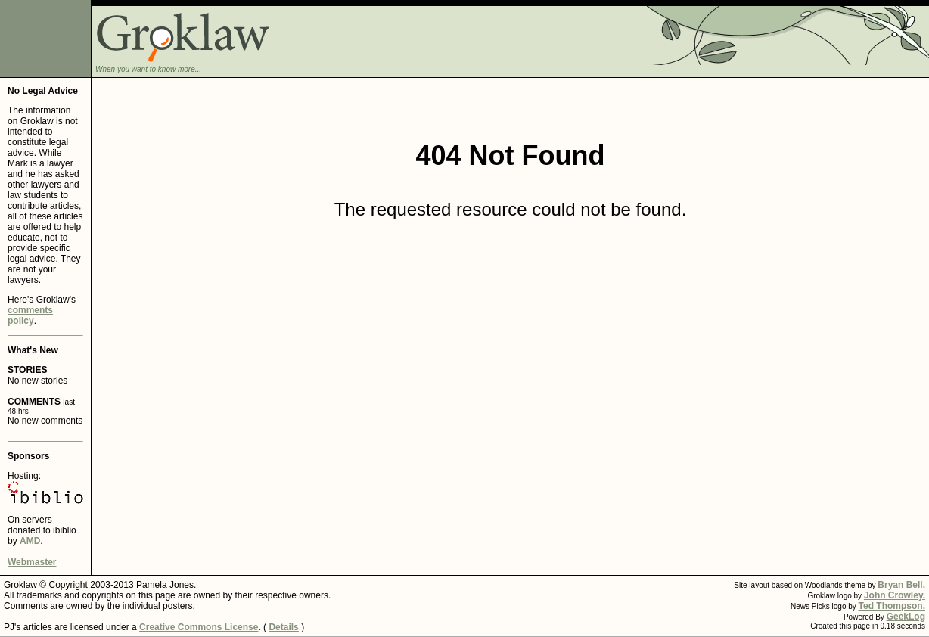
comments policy (30, 315)
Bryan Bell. (901, 585)
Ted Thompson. (892, 606)
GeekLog (906, 616)
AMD (30, 541)
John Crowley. (894, 595)
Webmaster (32, 562)
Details (283, 627)
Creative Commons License (198, 627)
